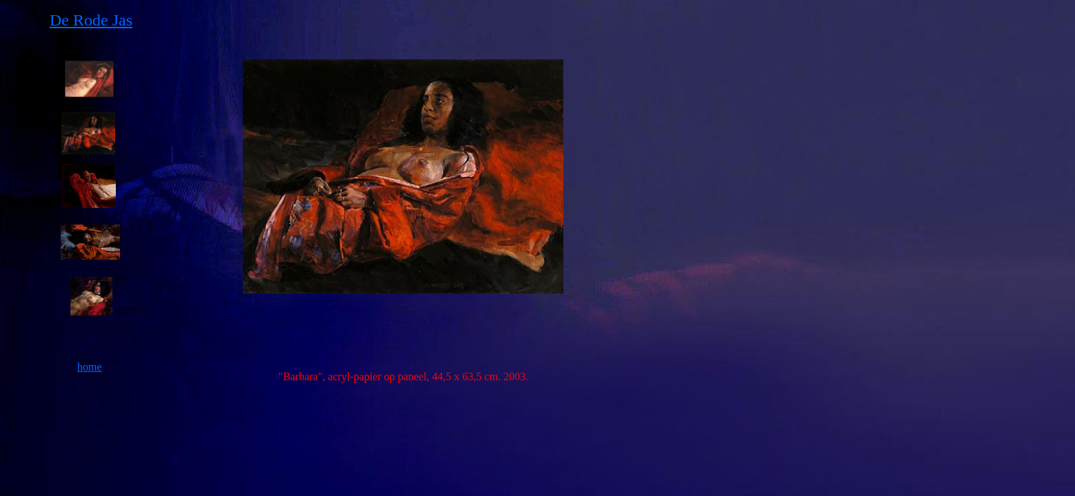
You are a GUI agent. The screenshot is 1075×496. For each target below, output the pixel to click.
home (89, 367)
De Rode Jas (91, 20)
